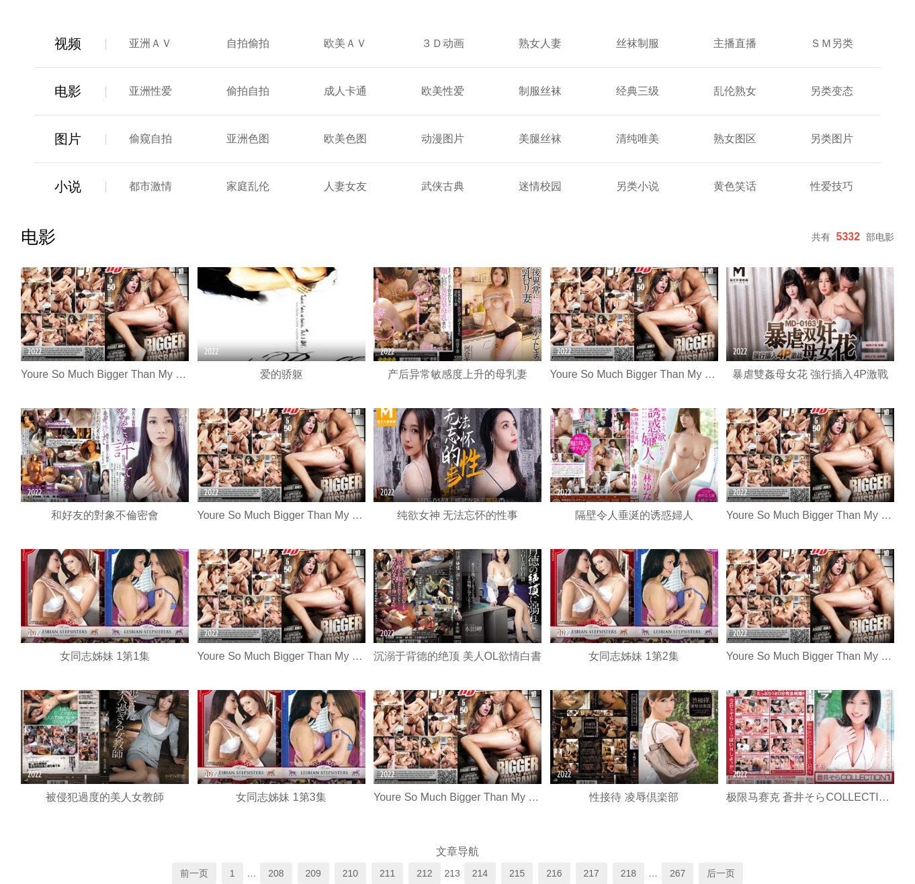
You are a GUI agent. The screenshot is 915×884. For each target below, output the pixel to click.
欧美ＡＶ (345, 43)
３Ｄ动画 (442, 43)
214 (480, 873)
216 (554, 873)
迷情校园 (540, 186)
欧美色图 (345, 138)
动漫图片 (442, 138)
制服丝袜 (540, 91)
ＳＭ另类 (831, 43)
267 (677, 873)
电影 (67, 91)
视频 (67, 43)
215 (517, 873)
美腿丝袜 (540, 138)
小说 (67, 186)
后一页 (721, 873)
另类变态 (831, 91)
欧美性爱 (442, 91)
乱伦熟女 (734, 91)
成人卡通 (345, 91)
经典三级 (637, 91)
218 (628, 873)
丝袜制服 (637, 43)
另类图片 (831, 138)
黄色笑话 (734, 186)
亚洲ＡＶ (150, 43)
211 (387, 873)
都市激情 (150, 186)
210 (350, 873)
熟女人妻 (540, 43)
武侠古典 (442, 186)
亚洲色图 (247, 138)
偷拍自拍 (247, 91)
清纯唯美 (637, 138)
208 (276, 873)
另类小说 (637, 186)
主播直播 (734, 43)
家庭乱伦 (247, 186)
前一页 (194, 873)
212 (424, 873)
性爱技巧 (831, 186)
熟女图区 (734, 138)
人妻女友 (345, 186)
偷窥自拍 (150, 138)
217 (591, 873)
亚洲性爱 (150, 91)
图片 (67, 139)
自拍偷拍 (247, 43)
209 (313, 873)
